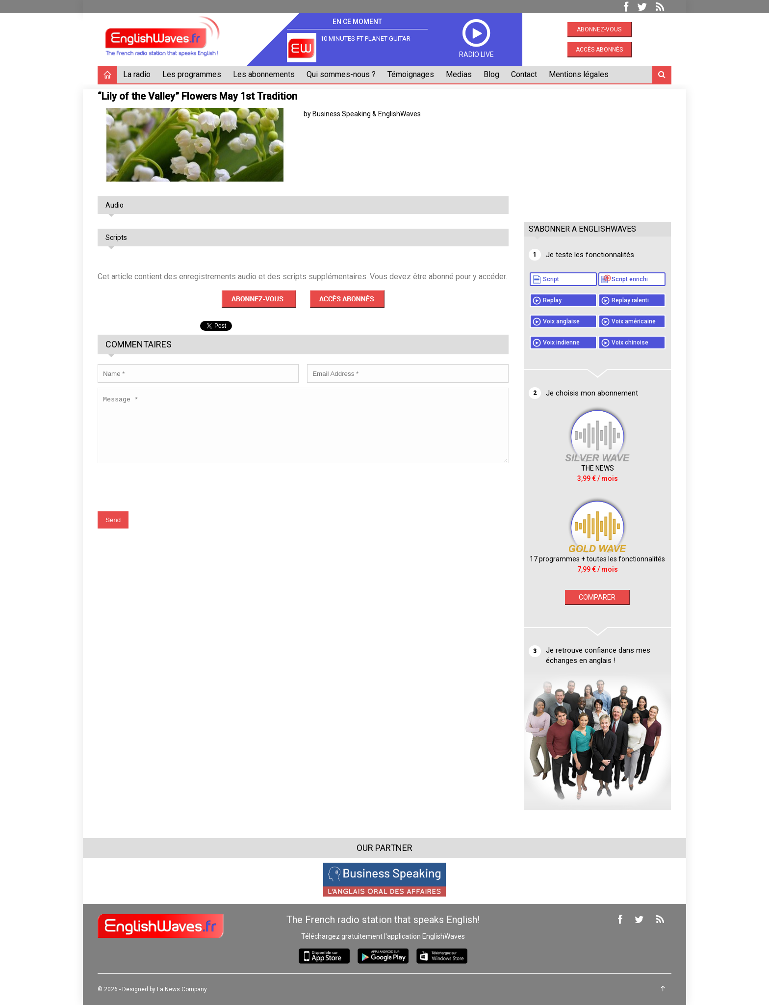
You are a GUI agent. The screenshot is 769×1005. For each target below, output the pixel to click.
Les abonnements (264, 74)
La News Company (181, 989)
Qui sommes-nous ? (341, 74)
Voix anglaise (561, 321)
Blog (491, 74)
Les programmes (191, 74)
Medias (459, 74)
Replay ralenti (630, 300)
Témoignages (410, 74)
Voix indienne (561, 342)
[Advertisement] (597, 150)
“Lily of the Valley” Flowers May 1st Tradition (197, 96)
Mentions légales (579, 74)
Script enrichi (630, 279)
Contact (524, 74)
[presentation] (172, 494)
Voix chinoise (630, 342)
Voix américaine (634, 321)
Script (551, 279)
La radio (137, 74)
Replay (552, 300)
